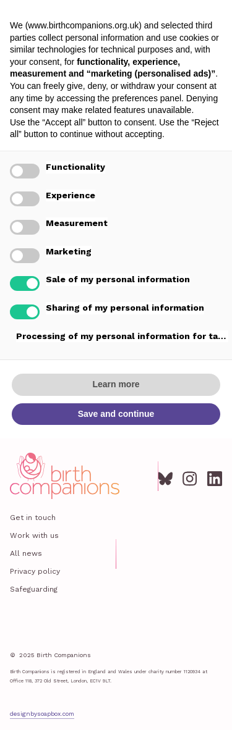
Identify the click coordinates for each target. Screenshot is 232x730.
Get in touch (33, 517)
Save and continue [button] (116, 414)
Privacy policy (35, 571)
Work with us (34, 535)
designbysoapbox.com (42, 713)
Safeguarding (34, 589)
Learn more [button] (115, 384)
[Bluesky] (165, 476)
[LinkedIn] (214, 476)
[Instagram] (190, 476)
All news (26, 553)
